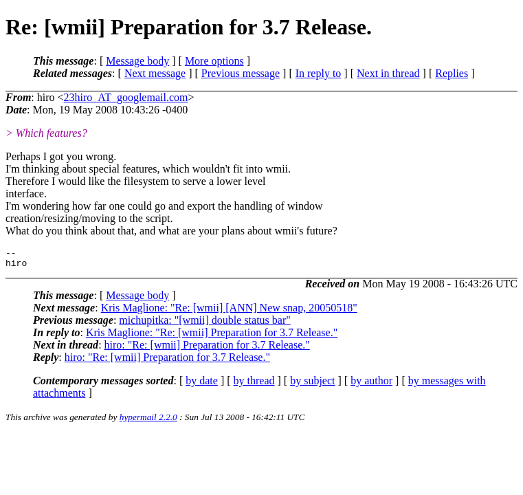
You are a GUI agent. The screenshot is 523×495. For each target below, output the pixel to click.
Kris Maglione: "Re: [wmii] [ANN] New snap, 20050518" (229, 312)
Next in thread (388, 73)
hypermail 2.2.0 (148, 421)
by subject (312, 384)
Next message (155, 73)
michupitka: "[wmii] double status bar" (204, 324)
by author (371, 384)
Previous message (240, 73)
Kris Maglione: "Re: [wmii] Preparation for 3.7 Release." (211, 336)
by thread (254, 384)
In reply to (319, 73)
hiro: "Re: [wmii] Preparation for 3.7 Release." (207, 349)
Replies (451, 73)
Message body (137, 61)
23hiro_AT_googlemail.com (126, 97)
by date (202, 384)
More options (214, 61)
